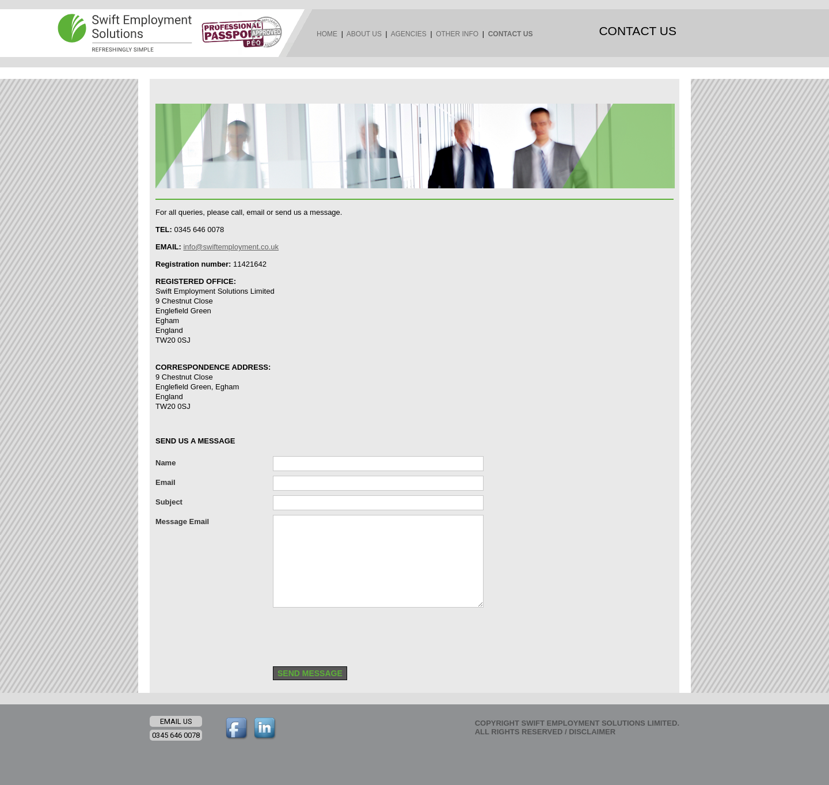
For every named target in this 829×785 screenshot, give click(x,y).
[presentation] (360, 634)
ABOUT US (364, 34)
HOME (327, 34)
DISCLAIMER (592, 731)
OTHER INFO (457, 34)
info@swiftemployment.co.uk (231, 246)
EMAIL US (176, 721)
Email (165, 482)
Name (165, 462)
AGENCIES (409, 34)
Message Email (182, 521)
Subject (168, 502)
